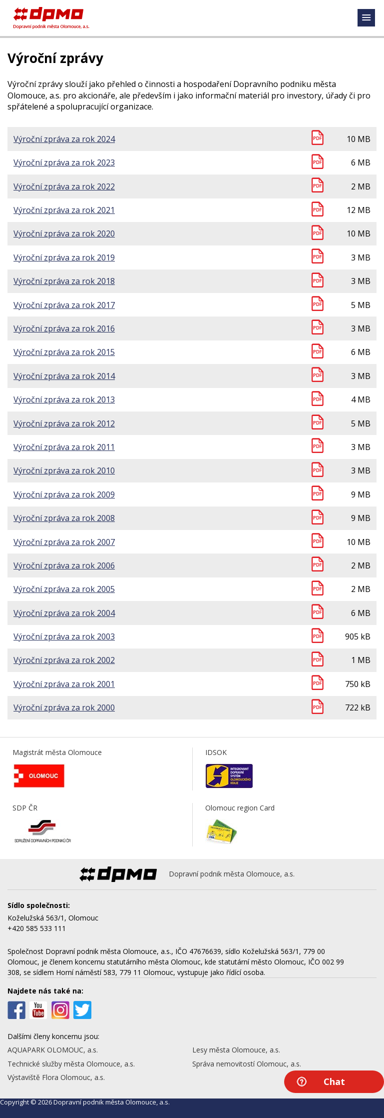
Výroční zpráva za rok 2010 (64, 470)
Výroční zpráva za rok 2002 (64, 660)
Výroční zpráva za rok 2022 (64, 186)
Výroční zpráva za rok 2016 (64, 328)
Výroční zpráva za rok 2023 (64, 162)
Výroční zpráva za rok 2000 (64, 707)
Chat (334, 1082)
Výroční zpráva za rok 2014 (64, 376)
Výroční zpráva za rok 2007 (64, 542)
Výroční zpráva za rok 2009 (64, 494)
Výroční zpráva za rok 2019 (64, 257)
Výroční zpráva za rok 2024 (64, 139)
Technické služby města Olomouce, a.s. (71, 1063)
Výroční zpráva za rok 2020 (64, 233)
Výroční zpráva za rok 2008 (64, 518)
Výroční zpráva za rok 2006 (64, 565)
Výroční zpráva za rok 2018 (64, 281)
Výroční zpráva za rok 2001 (64, 684)
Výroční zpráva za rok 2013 (64, 399)
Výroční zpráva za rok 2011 (64, 447)
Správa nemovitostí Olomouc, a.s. (246, 1063)
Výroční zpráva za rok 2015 (64, 352)
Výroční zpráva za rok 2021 (64, 210)
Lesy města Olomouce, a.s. (236, 1049)
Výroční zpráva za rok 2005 (64, 589)
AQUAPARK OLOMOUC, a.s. (52, 1049)
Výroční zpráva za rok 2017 (64, 305)
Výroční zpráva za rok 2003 (64, 636)
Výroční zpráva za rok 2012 (64, 423)
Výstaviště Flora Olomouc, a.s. (56, 1077)
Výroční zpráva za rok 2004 (64, 613)
